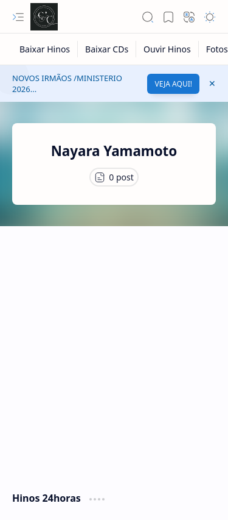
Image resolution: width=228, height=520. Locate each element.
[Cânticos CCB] (44, 16)
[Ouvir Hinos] (167, 49)
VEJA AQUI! (173, 84)
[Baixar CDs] (107, 49)
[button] (18, 17)
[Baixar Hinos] (45, 49)
